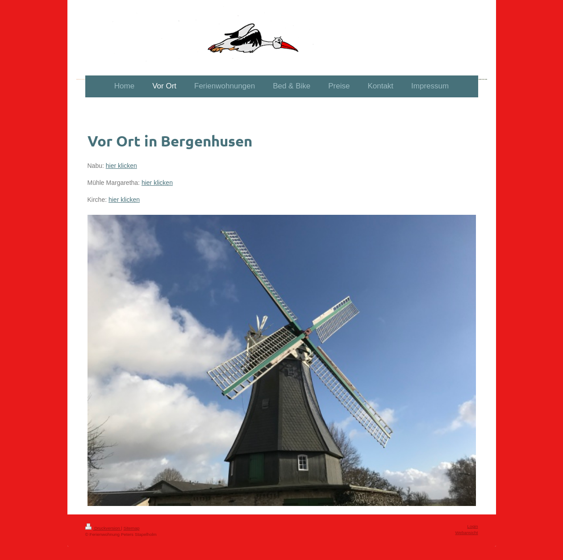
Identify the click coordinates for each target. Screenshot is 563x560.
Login (472, 526)
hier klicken (121, 165)
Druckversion (103, 528)
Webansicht (466, 532)
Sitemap (131, 528)
